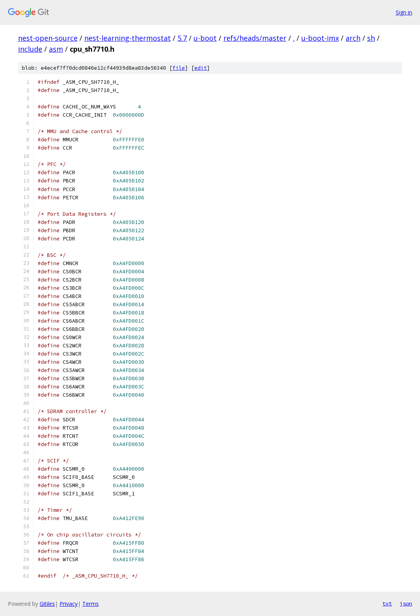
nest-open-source (48, 38)
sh (371, 38)
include (30, 49)
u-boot (205, 38)
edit (200, 68)
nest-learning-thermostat (127, 38)
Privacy (69, 603)
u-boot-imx (320, 38)
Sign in (404, 12)
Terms (90, 603)
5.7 (182, 38)
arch (353, 38)
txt (387, 603)
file (178, 68)
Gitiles (47, 603)
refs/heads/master (254, 38)
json (406, 603)
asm (56, 49)
